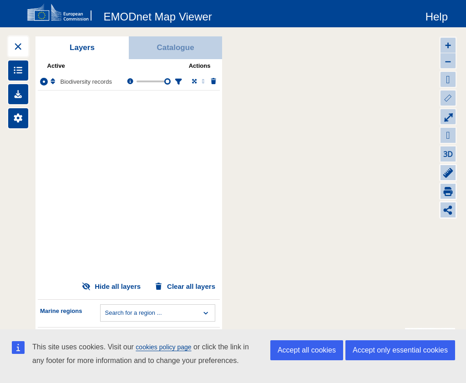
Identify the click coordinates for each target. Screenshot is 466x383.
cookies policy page (163, 347)
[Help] (436, 15)
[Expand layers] (18, 46)
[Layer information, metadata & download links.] (129, 81)
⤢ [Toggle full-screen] (448, 117)
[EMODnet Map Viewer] (158, 15)
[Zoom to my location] (448, 135)
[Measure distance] (448, 172)
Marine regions (61, 310)
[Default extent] (448, 79)
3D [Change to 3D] (448, 154)
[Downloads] (18, 94)
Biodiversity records (86, 81)
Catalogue (175, 47)
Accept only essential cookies (400, 350)
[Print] (448, 191)
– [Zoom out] (448, 61)
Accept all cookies (307, 350)
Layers (82, 47)
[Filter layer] (177, 81)
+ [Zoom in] (448, 45)
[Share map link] (448, 210)
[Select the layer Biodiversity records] (44, 82)
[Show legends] (18, 70)
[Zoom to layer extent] (193, 81)
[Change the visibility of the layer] (203, 81)
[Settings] (18, 118)
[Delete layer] (213, 81)
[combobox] (106, 312)
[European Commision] (61, 13)
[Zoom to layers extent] (448, 98)
